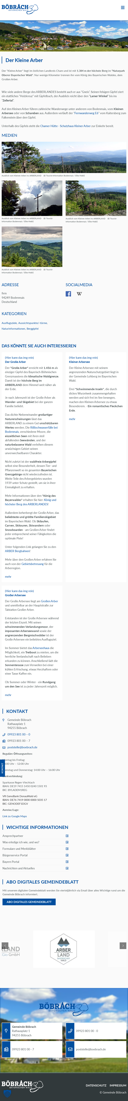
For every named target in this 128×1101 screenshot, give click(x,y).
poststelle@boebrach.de (22, 747)
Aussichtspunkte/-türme (32, 322)
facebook (71, 294)
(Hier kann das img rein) (19, 357)
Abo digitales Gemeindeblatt (29, 902)
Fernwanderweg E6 (86, 113)
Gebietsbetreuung (33, 564)
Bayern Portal (10, 861)
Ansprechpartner (12, 836)
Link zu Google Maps (14, 816)
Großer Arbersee (15, 595)
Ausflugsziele (9, 322)
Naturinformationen (13, 328)
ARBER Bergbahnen (17, 551)
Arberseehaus (40, 648)
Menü (122, 7)
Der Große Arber (15, 362)
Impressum (118, 1085)
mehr (8, 576)
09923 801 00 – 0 (19, 734)
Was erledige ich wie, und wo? (20, 842)
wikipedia (82, 294)
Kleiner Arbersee (79, 362)
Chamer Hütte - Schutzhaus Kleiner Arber (65, 126)
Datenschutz (96, 1085)
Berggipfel (32, 328)
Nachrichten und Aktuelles (18, 868)
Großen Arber (49, 601)
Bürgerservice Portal (15, 855)
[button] (7, 1093)
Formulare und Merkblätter (19, 848)
